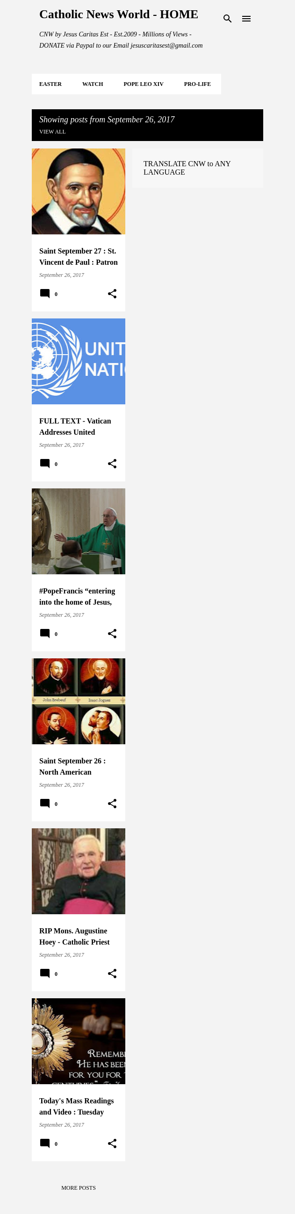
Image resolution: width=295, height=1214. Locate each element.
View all (52, 131)
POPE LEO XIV (143, 84)
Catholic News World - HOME (118, 14)
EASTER (50, 84)
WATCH (92, 84)
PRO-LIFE (197, 84)
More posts (78, 1188)
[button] (112, 294)
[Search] (227, 18)
